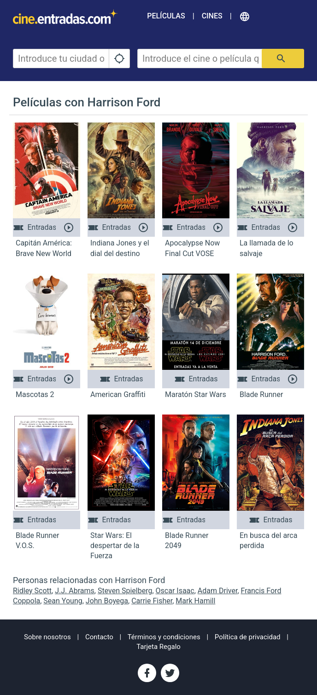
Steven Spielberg (125, 590)
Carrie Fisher (151, 600)
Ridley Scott (32, 590)
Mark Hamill (195, 600)
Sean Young (62, 600)
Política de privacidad (248, 637)
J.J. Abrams (74, 590)
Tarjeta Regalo (158, 646)
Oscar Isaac (175, 590)
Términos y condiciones (164, 637)
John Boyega (107, 600)
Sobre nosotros (47, 637)
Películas (166, 16)
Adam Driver (218, 590)
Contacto (99, 637)
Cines (212, 16)
